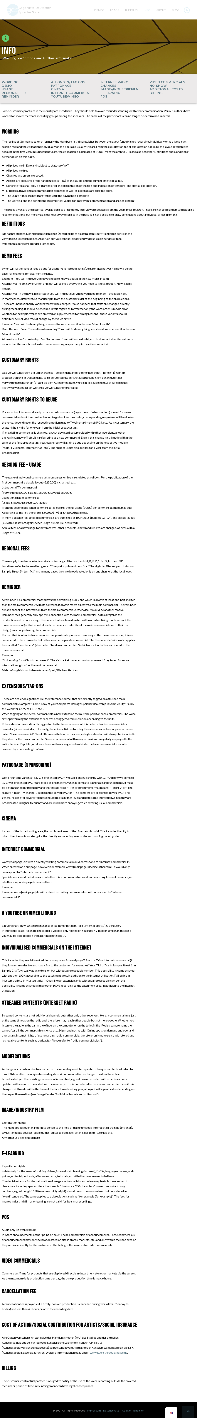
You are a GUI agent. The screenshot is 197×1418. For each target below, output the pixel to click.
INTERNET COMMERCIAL (71, 93)
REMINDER (10, 96)
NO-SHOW (158, 86)
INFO (147, 10)
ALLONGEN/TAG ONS (68, 82)
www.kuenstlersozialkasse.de (108, 1352)
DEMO (7, 86)
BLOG (175, 10)
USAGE (114, 10)
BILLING (156, 93)
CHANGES (108, 86)
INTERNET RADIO (114, 82)
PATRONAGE (61, 86)
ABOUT (161, 10)
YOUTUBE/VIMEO (65, 96)
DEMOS (99, 10)
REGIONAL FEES (15, 93)
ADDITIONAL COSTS (166, 89)
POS (103, 96)
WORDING (10, 82)
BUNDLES (131, 10)
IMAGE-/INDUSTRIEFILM (119, 89)
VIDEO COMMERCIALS (167, 82)
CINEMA (57, 89)
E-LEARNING (110, 93)
